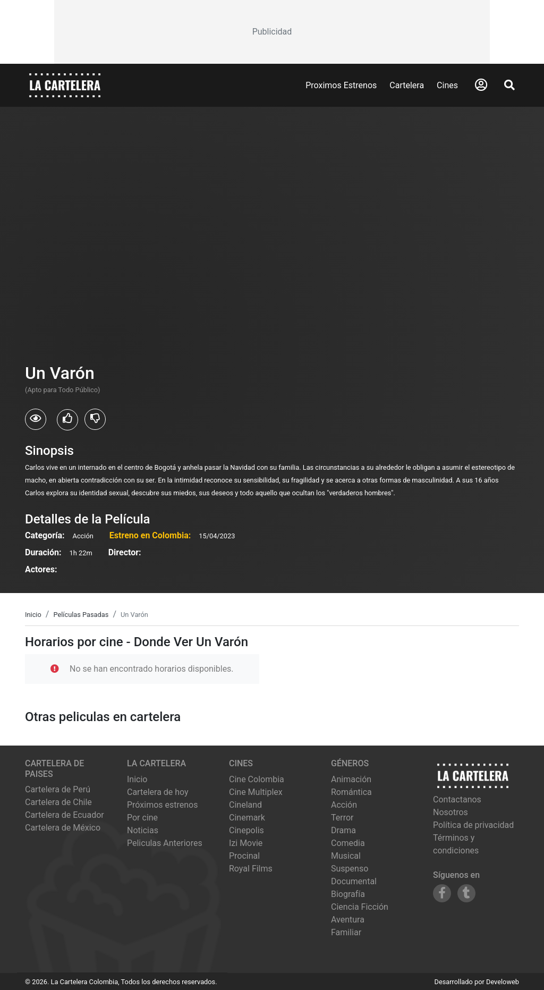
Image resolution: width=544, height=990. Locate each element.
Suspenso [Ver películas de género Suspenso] (349, 869)
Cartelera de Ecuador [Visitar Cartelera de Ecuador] (64, 815)
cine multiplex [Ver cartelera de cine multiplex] (256, 792)
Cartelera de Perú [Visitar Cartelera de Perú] (57, 789)
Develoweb (502, 982)
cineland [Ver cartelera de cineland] (245, 805)
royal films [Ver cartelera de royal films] (251, 869)
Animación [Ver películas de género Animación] (351, 779)
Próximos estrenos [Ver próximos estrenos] (162, 805)
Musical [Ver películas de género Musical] (346, 856)
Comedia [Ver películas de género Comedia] (348, 843)
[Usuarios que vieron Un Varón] (35, 419)
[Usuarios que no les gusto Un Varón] (95, 419)
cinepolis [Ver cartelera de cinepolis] (246, 830)
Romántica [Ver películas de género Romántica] (351, 792)
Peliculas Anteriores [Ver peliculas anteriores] (164, 843)
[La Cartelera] (65, 85)
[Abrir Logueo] (481, 85)
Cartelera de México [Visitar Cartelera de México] (62, 828)
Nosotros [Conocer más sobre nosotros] (450, 812)
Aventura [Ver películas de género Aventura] (347, 920)
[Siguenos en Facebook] (442, 893)
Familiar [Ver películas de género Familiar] (346, 932)
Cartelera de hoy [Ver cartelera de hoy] (158, 792)
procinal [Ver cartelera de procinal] (244, 856)
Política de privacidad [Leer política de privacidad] (473, 825)
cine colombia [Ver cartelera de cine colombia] (256, 779)
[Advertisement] (271, 32)
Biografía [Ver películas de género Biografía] (348, 894)
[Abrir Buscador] (509, 85)
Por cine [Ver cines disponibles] (142, 818)
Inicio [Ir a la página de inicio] (137, 779)
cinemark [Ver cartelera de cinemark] (247, 818)
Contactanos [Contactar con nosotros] (457, 799)
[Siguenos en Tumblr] (466, 893)
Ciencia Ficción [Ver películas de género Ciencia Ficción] (359, 907)
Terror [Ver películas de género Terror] (342, 818)
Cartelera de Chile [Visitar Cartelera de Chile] (58, 802)
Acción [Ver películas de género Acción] (344, 805)
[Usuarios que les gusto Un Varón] (67, 419)
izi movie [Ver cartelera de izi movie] (245, 843)
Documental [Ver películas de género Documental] (354, 881)
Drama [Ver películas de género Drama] (343, 830)
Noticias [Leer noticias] (142, 830)
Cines (447, 85)
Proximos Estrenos (341, 85)
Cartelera (406, 85)
